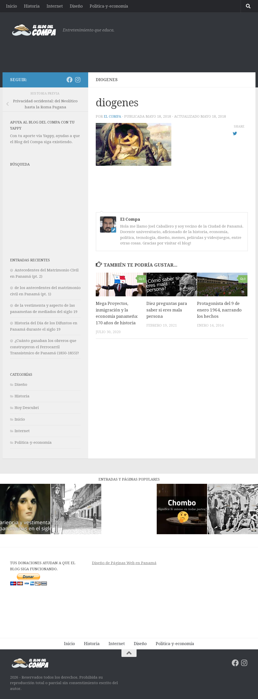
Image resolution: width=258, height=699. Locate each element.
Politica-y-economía (109, 6)
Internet (55, 6)
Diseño (76, 6)
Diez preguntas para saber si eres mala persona (167, 310)
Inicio (11, 6)
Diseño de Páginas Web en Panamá (124, 563)
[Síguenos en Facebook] (70, 80)
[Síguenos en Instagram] (78, 80)
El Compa (112, 116)
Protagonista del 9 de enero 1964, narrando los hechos (219, 310)
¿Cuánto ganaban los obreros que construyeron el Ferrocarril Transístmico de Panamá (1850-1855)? (44, 346)
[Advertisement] (156, 51)
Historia (32, 6)
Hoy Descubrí (27, 407)
